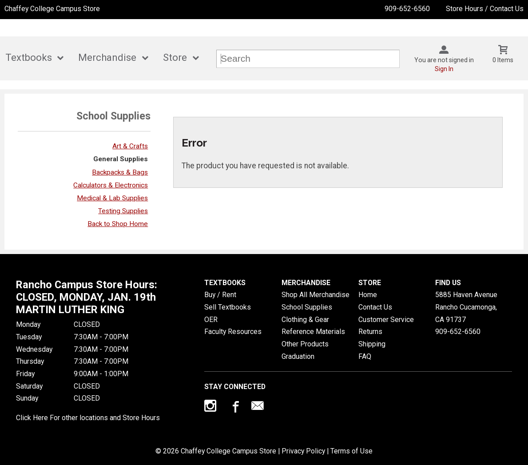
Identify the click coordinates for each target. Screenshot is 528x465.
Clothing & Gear (305, 319)
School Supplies (307, 307)
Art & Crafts (130, 146)
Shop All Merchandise (315, 294)
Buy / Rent (220, 294)
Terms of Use (351, 451)
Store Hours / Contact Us (485, 8)
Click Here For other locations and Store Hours (88, 417)
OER (211, 319)
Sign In (444, 68)
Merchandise (107, 57)
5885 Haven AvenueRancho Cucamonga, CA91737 (466, 306)
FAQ (364, 356)
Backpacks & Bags (120, 172)
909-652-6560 (407, 8)
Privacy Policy (303, 451)
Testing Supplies (123, 211)
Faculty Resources (233, 331)
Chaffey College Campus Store (52, 8)
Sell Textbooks (227, 307)
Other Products (305, 344)
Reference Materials (313, 331)
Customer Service (386, 319)
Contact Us (375, 307)
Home (367, 294)
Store (175, 57)
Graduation (298, 356)
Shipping (371, 344)
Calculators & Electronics (110, 185)
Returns (370, 331)
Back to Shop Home (117, 224)
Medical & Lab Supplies (112, 198)
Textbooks (28, 57)
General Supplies (120, 159)
